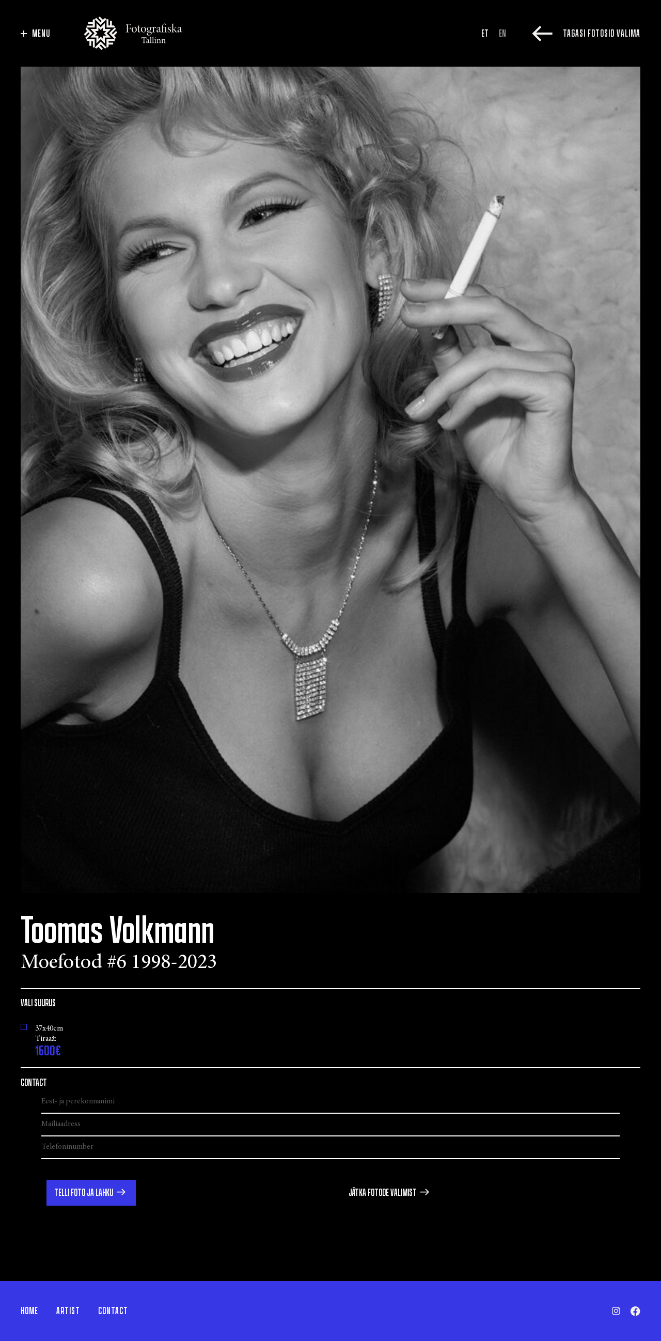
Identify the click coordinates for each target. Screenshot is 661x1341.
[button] (91, 1193)
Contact (113, 1311)
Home (29, 1311)
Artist (68, 1311)
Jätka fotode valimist (383, 1193)
